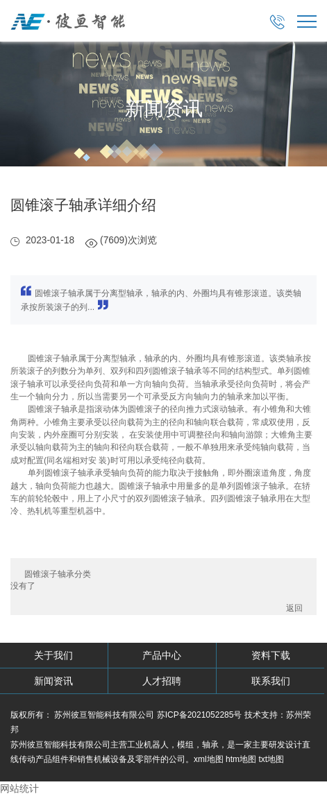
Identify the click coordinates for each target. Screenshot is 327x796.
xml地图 (209, 759)
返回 (294, 608)
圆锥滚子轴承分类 (57, 574)
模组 (185, 745)
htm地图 (241, 759)
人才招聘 (161, 680)
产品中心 (161, 655)
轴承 (210, 745)
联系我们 (270, 680)
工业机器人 (148, 745)
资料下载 (270, 655)
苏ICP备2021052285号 (199, 715)
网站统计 (19, 788)
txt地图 (271, 759)
